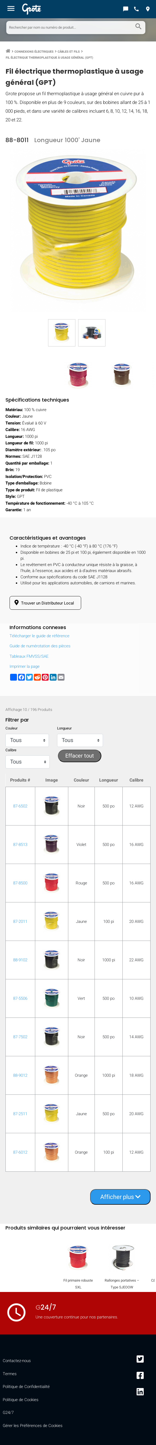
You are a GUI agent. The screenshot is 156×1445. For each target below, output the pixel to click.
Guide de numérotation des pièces (40, 646)
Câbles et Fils (69, 51)
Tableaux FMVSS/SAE (29, 656)
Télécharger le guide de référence (39, 636)
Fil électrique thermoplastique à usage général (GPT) (49, 57)
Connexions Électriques (34, 51)
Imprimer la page (25, 666)
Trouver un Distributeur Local (43, 603)
